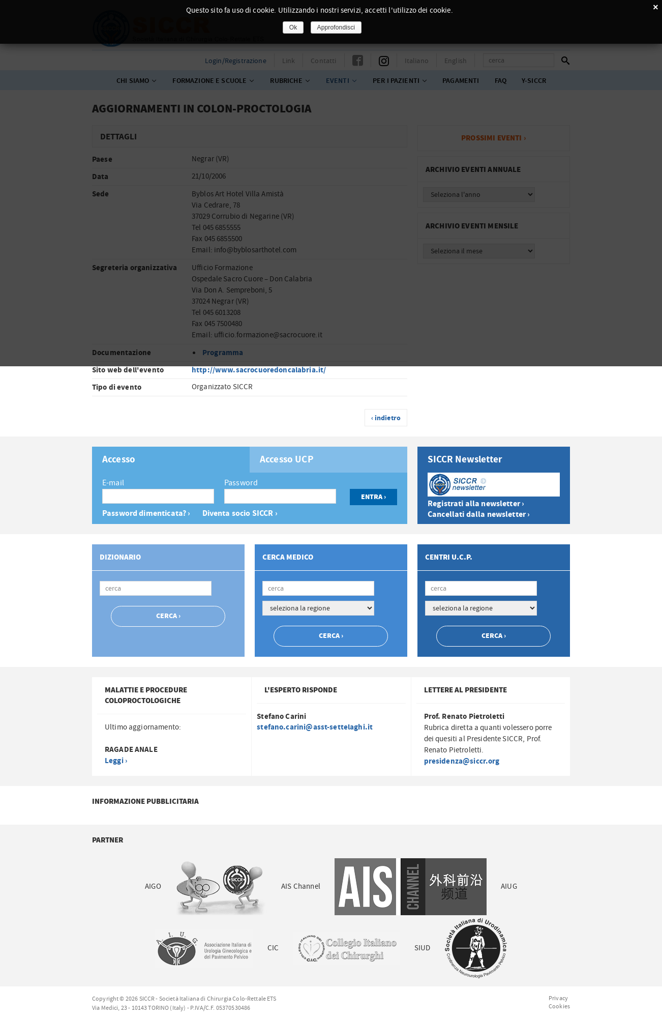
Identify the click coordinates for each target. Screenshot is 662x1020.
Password (241, 483)
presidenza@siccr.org (462, 761)
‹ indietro (386, 418)
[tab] (171, 460)
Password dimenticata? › (146, 513)
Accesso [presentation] (118, 460)
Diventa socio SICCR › (240, 513)
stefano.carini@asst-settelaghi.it (315, 727)
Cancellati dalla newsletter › (479, 514)
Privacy (558, 998)
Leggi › (116, 760)
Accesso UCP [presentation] (287, 460)
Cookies (559, 1006)
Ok (293, 27)
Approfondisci (336, 27)
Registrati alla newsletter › (476, 504)
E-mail (113, 483)
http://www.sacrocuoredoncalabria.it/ (259, 370)
